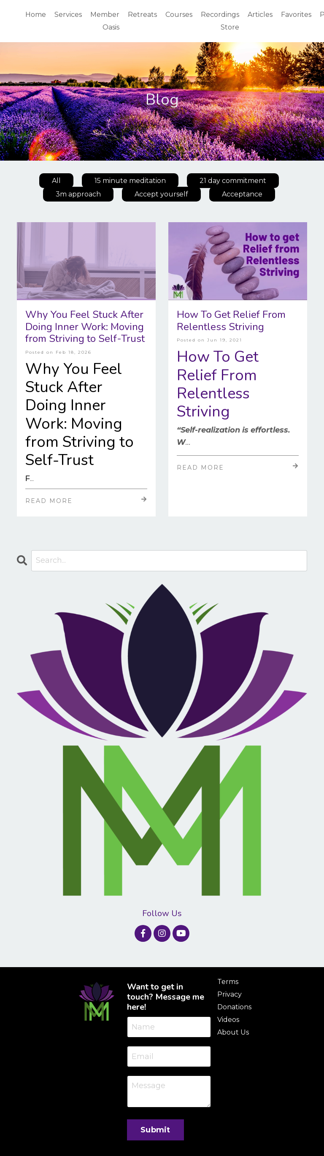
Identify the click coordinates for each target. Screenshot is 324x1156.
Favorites (296, 15)
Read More (86, 500)
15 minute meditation (130, 181)
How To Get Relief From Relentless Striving (231, 321)
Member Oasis (104, 21)
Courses (178, 15)
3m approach (78, 195)
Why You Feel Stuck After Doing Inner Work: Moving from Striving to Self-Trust (85, 327)
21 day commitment (233, 181)
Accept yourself (161, 195)
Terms (227, 982)
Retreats (142, 15)
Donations (234, 1007)
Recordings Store (220, 21)
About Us (233, 1033)
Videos (228, 1020)
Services (68, 15)
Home (35, 15)
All (56, 181)
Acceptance (242, 195)
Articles (260, 15)
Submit (155, 1130)
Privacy (229, 995)
